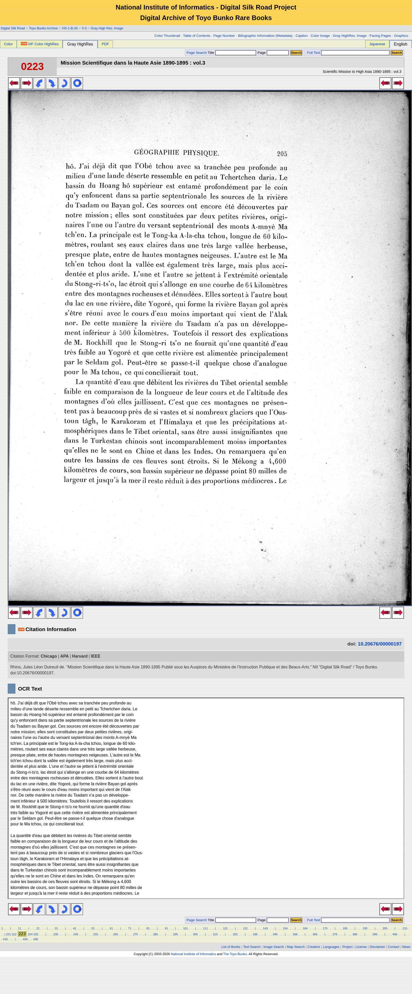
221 (8, 934)
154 (285, 928)
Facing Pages (380, 36)
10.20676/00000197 (380, 644)
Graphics (401, 36)
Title (232, 53)
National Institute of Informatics (193, 954)
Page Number (224, 36)
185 (345, 928)
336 (255, 934)
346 (275, 934)
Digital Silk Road (13, 28)
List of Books (230, 947)
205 (385, 928)
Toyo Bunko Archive (43, 28)
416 (5, 939)
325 (235, 934)
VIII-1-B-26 (70, 28)
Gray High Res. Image (107, 28)
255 (95, 934)
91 (166, 928)
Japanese (377, 44)
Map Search (296, 947)
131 (245, 928)
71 (129, 928)
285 (155, 934)
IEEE (95, 656)
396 (374, 934)
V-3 (84, 28)
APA (64, 656)
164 (305, 928)
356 (295, 934)
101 (185, 928)
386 (355, 934)
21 (37, 928)
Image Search (274, 947)
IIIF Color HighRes (40, 44)
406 (394, 934)
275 (135, 934)
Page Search (196, 53)
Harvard (79, 656)
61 (111, 928)
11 (19, 928)
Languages (331, 947)
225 (35, 934)
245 (75, 934)
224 (30, 934)
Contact (393, 947)
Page (273, 53)
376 (335, 934)
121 (225, 928)
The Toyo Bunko (235, 954)
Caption (301, 36)
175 (325, 928)
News (406, 947)
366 (315, 934)
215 (404, 928)
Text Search (252, 947)
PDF (105, 44)
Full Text (313, 53)
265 (115, 934)
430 (35, 939)
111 (205, 928)
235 (55, 934)
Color (8, 44)
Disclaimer (377, 947)
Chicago (49, 656)
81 (147, 928)
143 (265, 928)
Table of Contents (196, 36)
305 (195, 934)
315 (215, 934)
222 (14, 934)
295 (175, 934)
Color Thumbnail (167, 36)
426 (25, 939)
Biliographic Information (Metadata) (265, 36)
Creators (314, 947)
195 (365, 928)
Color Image (320, 36)
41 (74, 928)
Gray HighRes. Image (349, 36)
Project (347, 947)
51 (92, 928)
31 (56, 928)
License (361, 947)
